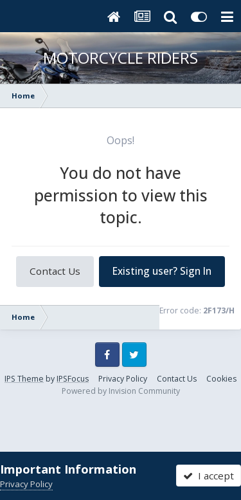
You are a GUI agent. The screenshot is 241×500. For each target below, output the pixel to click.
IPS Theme (24, 378)
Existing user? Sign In (161, 270)
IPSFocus (73, 378)
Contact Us (55, 270)
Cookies (221, 378)
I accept (208, 475)
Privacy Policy (122, 378)
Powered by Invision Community (121, 390)
